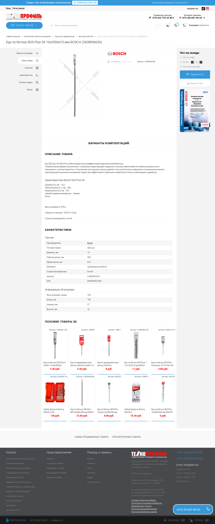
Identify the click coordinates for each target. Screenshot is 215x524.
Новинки (50, 458)
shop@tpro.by (191, 463)
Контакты (91, 462)
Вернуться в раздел (27, 53)
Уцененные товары (54, 476)
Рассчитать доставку (190, 66)
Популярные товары (55, 462)
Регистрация (18, 8)
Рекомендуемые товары (57, 472)
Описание (31, 68)
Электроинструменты (15, 462)
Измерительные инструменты (18, 467)
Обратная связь (16, 520)
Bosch (90, 243)
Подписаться (195, 74)
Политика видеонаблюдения (144, 508)
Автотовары (11, 504)
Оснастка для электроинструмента (20, 458)
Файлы (32, 89)
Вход (8, 8)
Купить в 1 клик (195, 83)
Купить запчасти (94, 481)
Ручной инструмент (14, 500)
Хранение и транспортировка (18, 490)
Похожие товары (28, 82)
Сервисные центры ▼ (161, 16)
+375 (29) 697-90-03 (38, 520)
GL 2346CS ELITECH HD (85, 2)
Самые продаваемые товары (91, 435)
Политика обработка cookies (144, 511)
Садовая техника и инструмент (18, 481)
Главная (90, 458)
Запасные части (12, 509)
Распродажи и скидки (55, 467)
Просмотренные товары (126, 435)
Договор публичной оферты (143, 499)
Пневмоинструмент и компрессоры (20, 486)
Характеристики (28, 75)
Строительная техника (15, 476)
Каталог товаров (24, 25)
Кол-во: (186, 62)
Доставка (91, 472)
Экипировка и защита (15, 495)
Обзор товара (30, 60)
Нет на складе (189, 52)
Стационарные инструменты (17, 472)
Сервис (90, 476)
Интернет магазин (192, 16)
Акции (89, 467)
